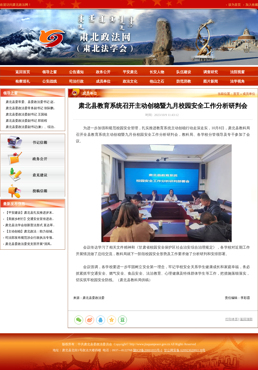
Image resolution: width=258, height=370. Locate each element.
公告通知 (76, 72)
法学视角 (237, 81)
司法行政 (76, 81)
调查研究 (210, 72)
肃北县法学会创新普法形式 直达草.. (29, 225)
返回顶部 (246, 319)
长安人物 (157, 72)
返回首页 (22, 72)
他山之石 (157, 81)
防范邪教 (183, 81)
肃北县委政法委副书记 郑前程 (26, 120)
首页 (236, 94)
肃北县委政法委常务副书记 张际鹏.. (30, 108)
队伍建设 (183, 72)
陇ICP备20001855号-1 (148, 350)
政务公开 (103, 72)
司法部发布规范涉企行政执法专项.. (29, 237)
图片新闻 (210, 81)
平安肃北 (130, 72)
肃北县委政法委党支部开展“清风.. (28, 244)
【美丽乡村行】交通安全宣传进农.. (29, 219)
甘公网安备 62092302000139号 (184, 350)
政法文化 (130, 81)
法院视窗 (237, 72)
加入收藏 (251, 5)
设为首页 (234, 5)
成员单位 (103, 81)
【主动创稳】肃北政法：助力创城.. (29, 231)
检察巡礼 (22, 81)
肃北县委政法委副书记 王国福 (26, 114)
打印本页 (231, 319)
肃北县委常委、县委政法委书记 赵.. (30, 102)
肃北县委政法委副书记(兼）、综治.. (30, 127)
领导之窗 (49, 72)
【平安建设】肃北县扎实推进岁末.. (29, 212)
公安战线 (49, 81)
